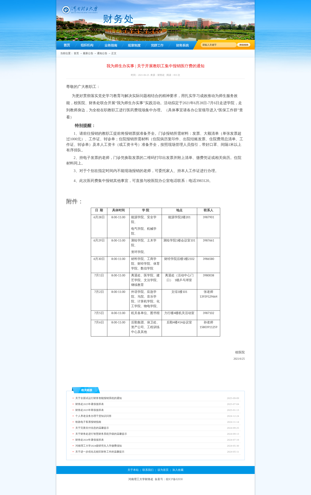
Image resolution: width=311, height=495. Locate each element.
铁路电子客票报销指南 (88, 421)
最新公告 (88, 53)
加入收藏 (177, 469)
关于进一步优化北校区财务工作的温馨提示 (99, 451)
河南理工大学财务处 (140, 479)
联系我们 (148, 469)
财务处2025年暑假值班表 (89, 404)
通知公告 (102, 53)
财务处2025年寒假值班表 (89, 409)
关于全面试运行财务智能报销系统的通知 (98, 398)
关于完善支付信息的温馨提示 (92, 427)
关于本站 (133, 469)
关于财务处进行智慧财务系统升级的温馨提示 (101, 433)
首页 (76, 53)
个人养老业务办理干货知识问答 (93, 415)
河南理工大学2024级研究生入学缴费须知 (98, 445)
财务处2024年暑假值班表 (89, 439)
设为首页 (163, 469)
